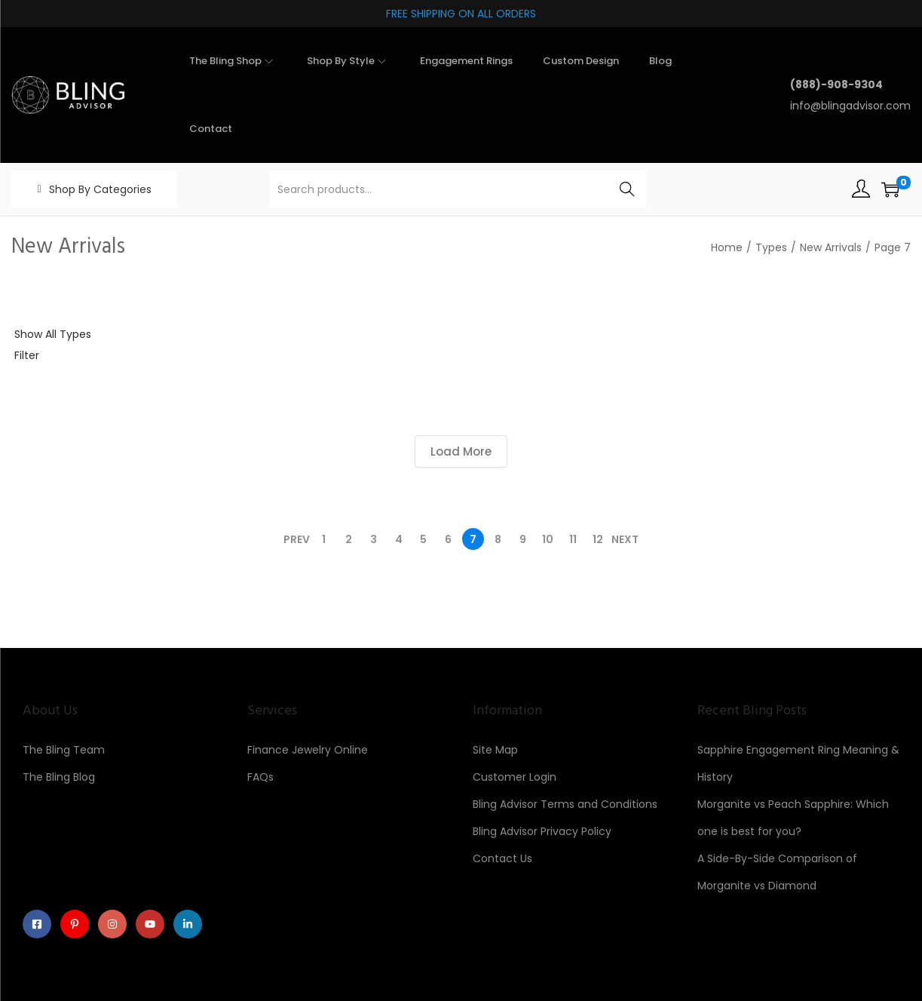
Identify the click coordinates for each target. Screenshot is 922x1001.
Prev (296, 539)
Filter (26, 355)
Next (625, 539)
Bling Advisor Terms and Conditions (565, 804)
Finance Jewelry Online (307, 749)
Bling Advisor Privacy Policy (542, 831)
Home (727, 247)
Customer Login (514, 777)
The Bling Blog (59, 777)
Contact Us (502, 858)
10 (547, 539)
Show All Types (52, 334)
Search (626, 189)
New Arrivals (831, 247)
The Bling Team (64, 749)
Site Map (495, 749)
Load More (461, 451)
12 (598, 539)
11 (573, 539)
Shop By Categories (100, 189)
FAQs (260, 777)
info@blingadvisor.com (850, 105)
